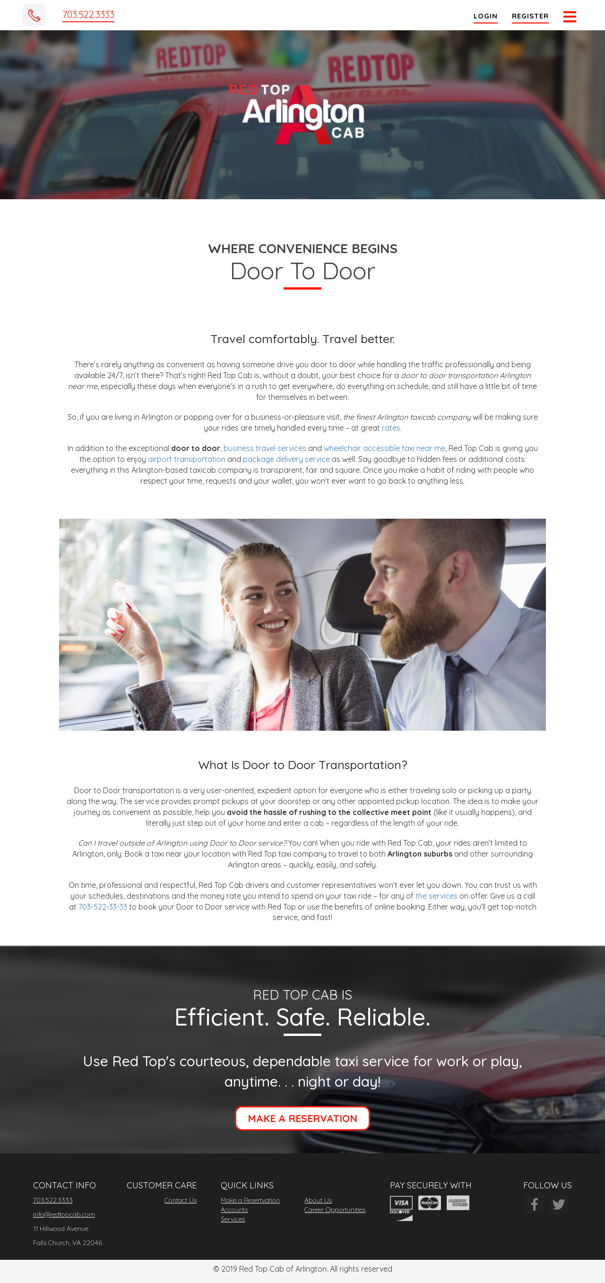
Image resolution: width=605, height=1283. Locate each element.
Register (529, 15)
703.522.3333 (88, 14)
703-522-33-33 (102, 906)
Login (485, 15)
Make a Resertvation (250, 1200)
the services (437, 896)
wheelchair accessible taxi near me (384, 448)
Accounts (234, 1209)
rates (391, 428)
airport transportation (186, 459)
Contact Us (180, 1200)
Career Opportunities (334, 1209)
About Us (318, 1200)
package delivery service (286, 459)
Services (233, 1219)
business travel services (265, 448)
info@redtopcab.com (64, 1214)
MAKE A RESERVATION (302, 1118)
